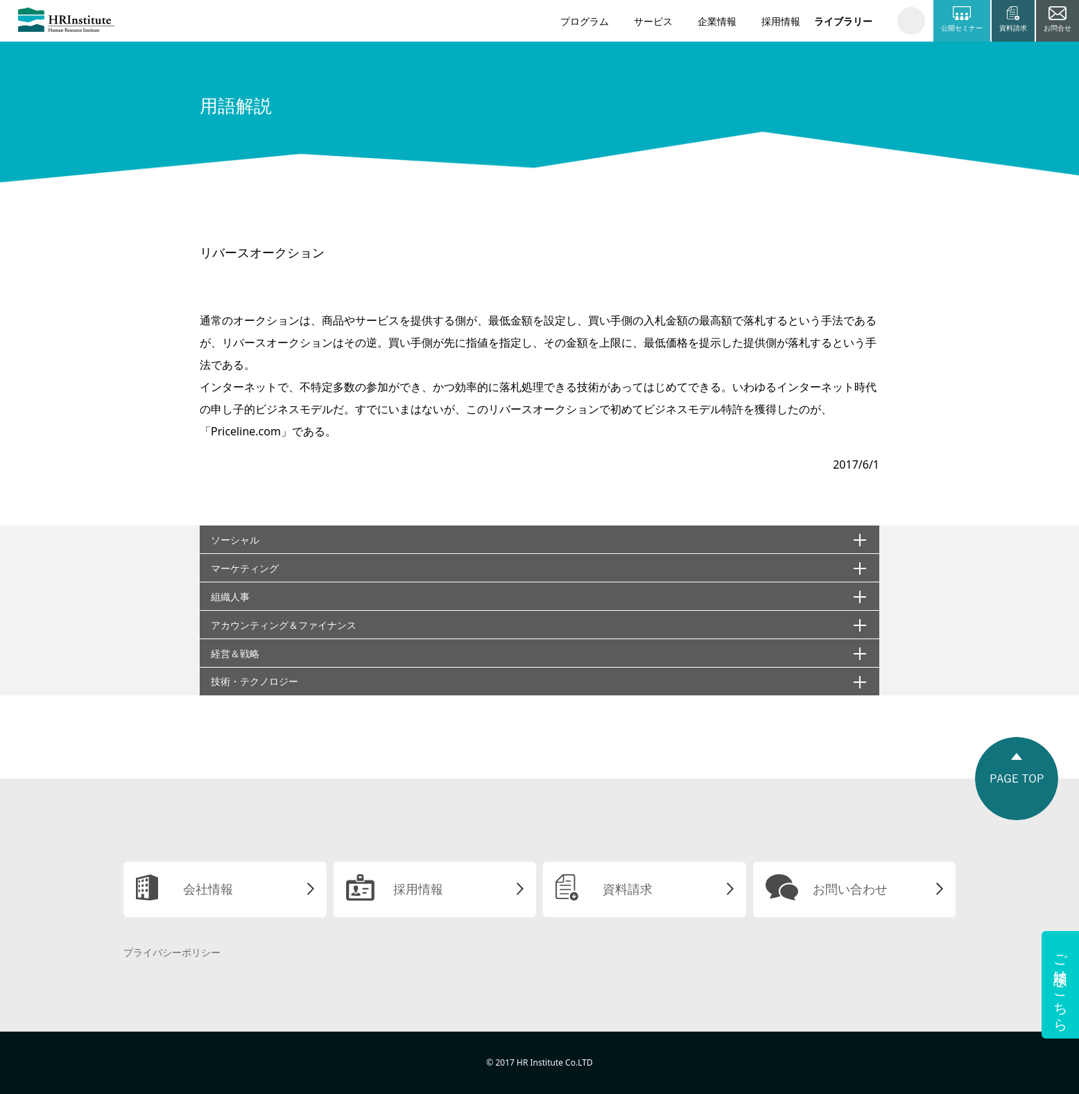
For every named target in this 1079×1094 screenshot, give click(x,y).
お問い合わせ (850, 888)
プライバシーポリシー (172, 952)
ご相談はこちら (1060, 985)
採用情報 (780, 21)
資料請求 (628, 888)
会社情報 (208, 888)
